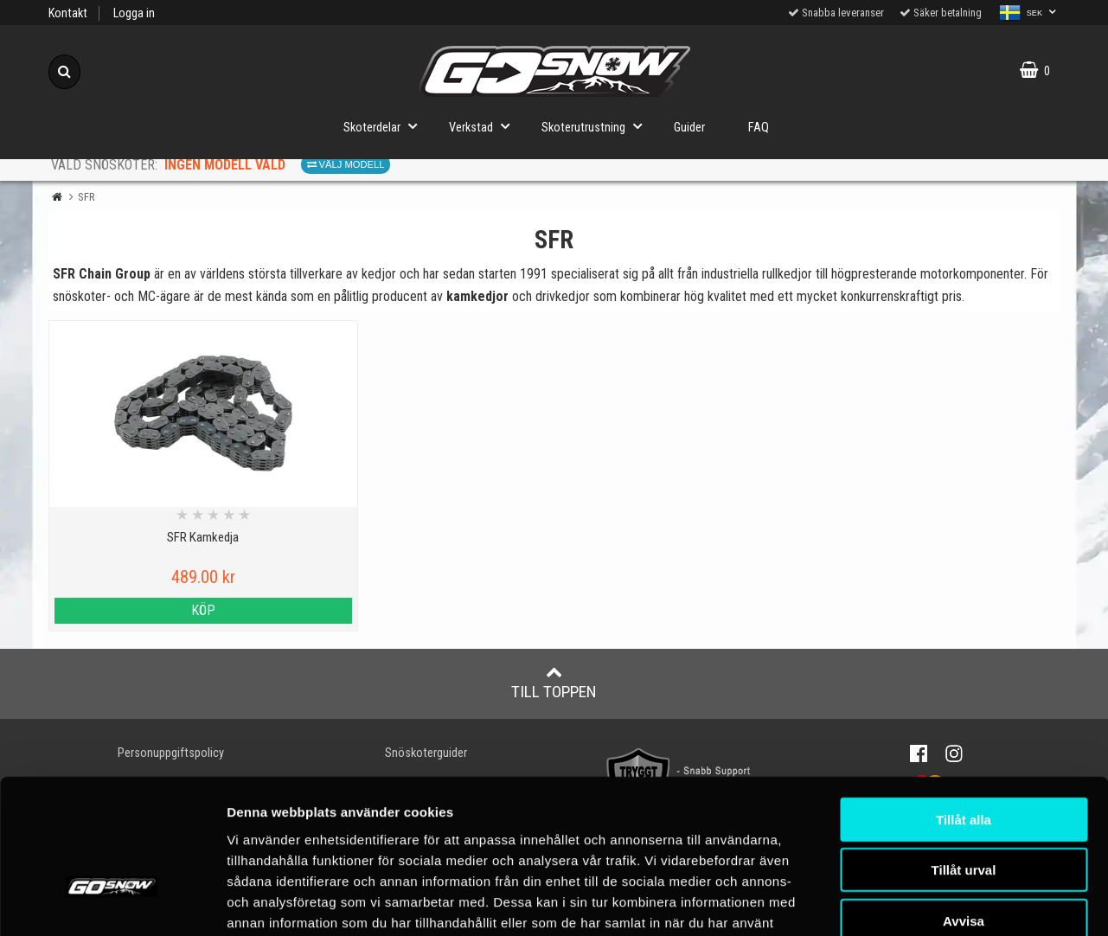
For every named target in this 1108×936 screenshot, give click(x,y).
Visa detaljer (1024, 901)
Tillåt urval (964, 759)
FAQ (758, 127)
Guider (689, 127)
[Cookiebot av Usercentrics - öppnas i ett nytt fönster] (112, 902)
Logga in (134, 13)
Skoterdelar (385, 126)
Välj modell (346, 164)
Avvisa (963, 809)
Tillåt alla (963, 708)
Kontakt (67, 13)
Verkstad (484, 126)
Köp (171, 610)
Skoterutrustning (596, 126)
